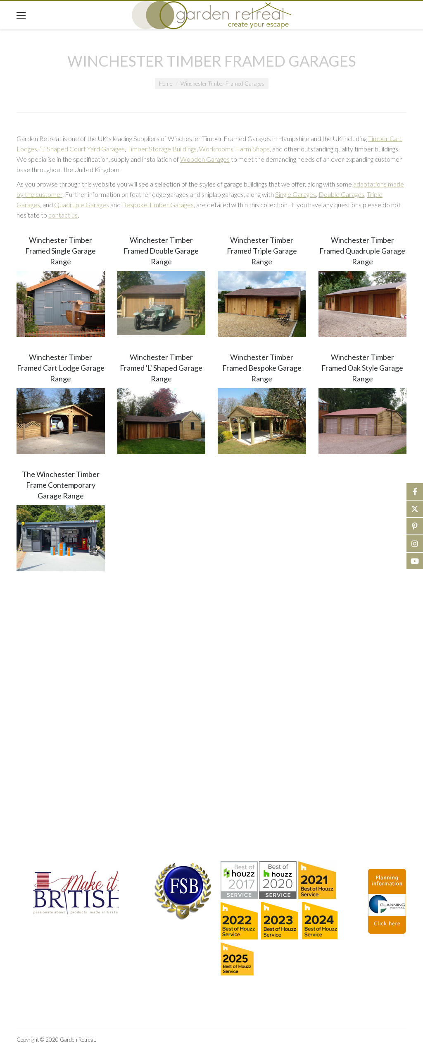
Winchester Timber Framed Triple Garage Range (262, 250)
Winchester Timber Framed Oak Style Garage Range (362, 367)
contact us (63, 215)
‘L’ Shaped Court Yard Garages (82, 149)
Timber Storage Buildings (162, 149)
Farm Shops (253, 149)
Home (165, 83)
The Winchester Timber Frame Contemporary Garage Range (61, 485)
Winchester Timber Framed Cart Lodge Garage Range (61, 367)
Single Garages (295, 194)
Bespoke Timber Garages (158, 204)
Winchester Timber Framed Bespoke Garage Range (262, 367)
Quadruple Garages (81, 204)
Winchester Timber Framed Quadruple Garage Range (362, 250)
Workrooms (216, 149)
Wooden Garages (205, 159)
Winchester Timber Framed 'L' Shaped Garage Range (161, 367)
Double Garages (341, 194)
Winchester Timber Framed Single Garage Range (60, 250)
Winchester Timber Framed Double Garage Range (161, 250)
